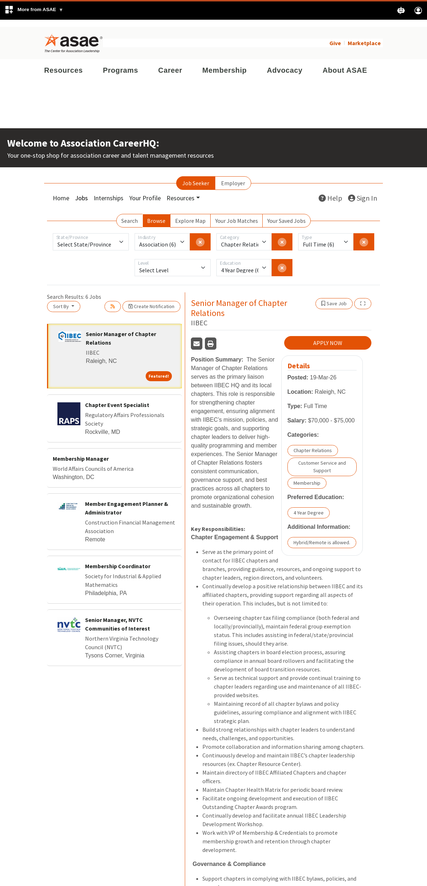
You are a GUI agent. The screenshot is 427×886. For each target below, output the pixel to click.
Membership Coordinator (117, 558)
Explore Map (190, 213)
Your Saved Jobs (286, 213)
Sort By (61, 299)
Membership (224, 63)
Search (129, 213)
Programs (120, 63)
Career (170, 63)
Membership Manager (81, 451)
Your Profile (145, 191)
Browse (156, 213)
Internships (108, 191)
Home (61, 191)
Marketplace (364, 35)
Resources (63, 63)
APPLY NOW (327, 336)
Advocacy (284, 63)
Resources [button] (180, 191)
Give (335, 35)
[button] (34, 10)
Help (330, 190)
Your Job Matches (236, 213)
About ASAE (345, 63)
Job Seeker (195, 175)
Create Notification (151, 299)
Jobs (81, 191)
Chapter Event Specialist (117, 397)
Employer (233, 175)
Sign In (362, 190)
